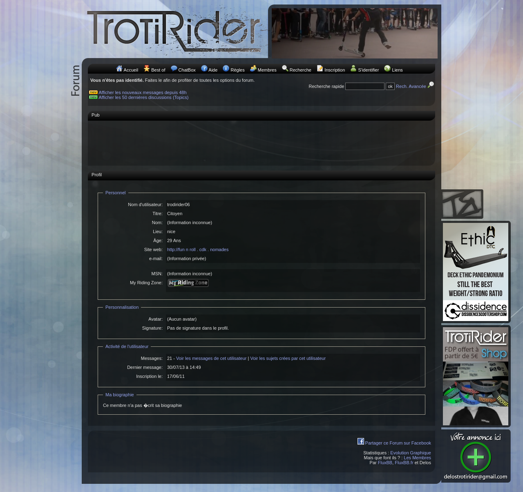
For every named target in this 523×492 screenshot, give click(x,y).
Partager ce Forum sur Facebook (398, 442)
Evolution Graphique (410, 452)
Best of (158, 69)
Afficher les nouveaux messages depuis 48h (143, 92)
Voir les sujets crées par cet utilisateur (288, 358)
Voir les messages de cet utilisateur (211, 358)
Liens (397, 69)
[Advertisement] (261, 142)
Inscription (334, 69)
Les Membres (417, 457)
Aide (212, 69)
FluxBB (385, 462)
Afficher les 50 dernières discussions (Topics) (144, 97)
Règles (237, 69)
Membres (267, 69)
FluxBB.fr (404, 462)
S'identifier (368, 69)
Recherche (300, 69)
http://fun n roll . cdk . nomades (197, 249)
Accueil (131, 69)
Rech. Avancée (415, 86)
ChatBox (187, 69)
